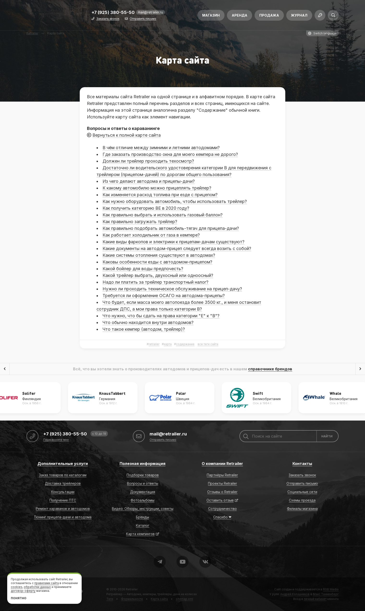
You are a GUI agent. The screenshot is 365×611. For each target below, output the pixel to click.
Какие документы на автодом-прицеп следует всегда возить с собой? (177, 248)
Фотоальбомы (142, 500)
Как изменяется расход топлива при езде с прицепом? (160, 194)
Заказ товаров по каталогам (62, 475)
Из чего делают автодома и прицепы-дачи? (149, 181)
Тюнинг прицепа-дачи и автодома (62, 517)
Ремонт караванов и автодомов (63, 509)
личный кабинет (315, 599)
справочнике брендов (270, 369)
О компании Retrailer (222, 463)
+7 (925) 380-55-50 (113, 13)
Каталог (142, 525)
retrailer (154, 344)
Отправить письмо (143, 19)
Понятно (18, 598)
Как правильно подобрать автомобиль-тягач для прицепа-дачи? (171, 228)
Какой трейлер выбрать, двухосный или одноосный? (158, 275)
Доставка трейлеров (63, 483)
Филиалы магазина (302, 509)
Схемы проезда (302, 500)
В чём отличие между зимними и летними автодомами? (161, 147)
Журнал (299, 16)
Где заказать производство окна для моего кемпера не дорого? (170, 154)
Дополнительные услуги (62, 463)
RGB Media (331, 589)
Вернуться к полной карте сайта (126, 135)
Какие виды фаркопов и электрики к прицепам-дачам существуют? (173, 241)
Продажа (269, 16)
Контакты (302, 463)
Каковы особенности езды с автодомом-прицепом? (157, 261)
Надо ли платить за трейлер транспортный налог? (155, 282)
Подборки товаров (143, 475)
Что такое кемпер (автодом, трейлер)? (144, 329)
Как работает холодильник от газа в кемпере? (151, 235)
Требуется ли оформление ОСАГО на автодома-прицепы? (164, 295)
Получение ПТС (62, 500)
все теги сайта (208, 344)
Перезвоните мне (56, 439)
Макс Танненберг (326, 594)
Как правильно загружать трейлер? (140, 221)
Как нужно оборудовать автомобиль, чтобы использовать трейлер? (175, 201)
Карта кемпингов (140, 534)
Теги (109, 599)
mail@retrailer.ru (150, 13)
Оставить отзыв (220, 500)
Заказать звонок (107, 19)
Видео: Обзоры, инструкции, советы (142, 509)
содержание (185, 344)
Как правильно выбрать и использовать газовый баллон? (163, 214)
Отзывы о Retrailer (222, 492)
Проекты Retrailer (222, 483)
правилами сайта (46, 583)
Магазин (211, 16)
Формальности (132, 599)
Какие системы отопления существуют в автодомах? (159, 255)
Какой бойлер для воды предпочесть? (143, 268)
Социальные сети (302, 492)
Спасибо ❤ (222, 517)
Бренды (142, 517)
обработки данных (37, 587)
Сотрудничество (222, 509)
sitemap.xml (184, 599)
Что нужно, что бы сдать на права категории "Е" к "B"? (161, 315)
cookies (16, 587)
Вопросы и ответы (142, 483)
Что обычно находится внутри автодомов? (148, 322)
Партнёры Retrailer (222, 475)
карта (168, 344)
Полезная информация (142, 463)
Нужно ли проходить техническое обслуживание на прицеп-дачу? (172, 288)
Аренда (239, 16)
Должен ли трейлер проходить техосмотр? (148, 161)
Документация (142, 492)
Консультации (62, 492)
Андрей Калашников (295, 594)
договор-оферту (23, 591)
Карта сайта (159, 599)
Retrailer (132, 589)
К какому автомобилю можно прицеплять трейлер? (157, 187)
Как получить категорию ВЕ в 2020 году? (146, 208)
